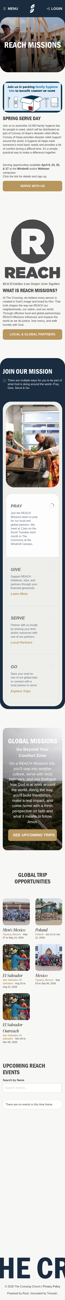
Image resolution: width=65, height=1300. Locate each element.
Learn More (19, 600)
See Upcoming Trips (34, 841)
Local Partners (21, 649)
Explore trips (21, 697)
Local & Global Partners (32, 340)
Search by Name (13, 1080)
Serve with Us (32, 186)
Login (54, 8)
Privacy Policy (51, 1286)
